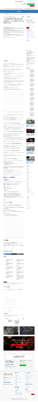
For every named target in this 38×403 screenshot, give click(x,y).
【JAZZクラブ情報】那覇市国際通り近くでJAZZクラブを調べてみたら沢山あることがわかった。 (30, 134)
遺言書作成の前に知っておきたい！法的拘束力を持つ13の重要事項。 (20, 264)
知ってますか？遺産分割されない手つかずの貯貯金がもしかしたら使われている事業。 (17, 322)
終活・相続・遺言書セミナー (18, 382)
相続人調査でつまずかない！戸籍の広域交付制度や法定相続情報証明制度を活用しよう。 (20, 260)
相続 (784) (28, 169)
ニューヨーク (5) (28, 199)
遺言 (13, 283)
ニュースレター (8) (29, 205)
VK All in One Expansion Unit (23, 399)
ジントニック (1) (28, 201)
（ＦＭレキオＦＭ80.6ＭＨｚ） (18, 242)
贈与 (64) (28, 173)
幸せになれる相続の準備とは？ (19, 394)
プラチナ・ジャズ (9, 282)
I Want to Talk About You (16, 145)
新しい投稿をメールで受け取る (8, 311)
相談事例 (16, 391)
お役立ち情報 (17, 390)
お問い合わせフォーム (23, 363)
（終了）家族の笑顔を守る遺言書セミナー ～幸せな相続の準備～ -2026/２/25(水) (32, 80)
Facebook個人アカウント (29, 377)
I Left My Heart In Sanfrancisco (17, 133)
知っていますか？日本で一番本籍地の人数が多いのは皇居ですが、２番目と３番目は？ (30, 125)
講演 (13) (28, 189)
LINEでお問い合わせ (22, 365)
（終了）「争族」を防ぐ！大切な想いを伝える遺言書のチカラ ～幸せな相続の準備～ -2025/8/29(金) (32, 109)
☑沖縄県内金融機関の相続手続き (30, 35)
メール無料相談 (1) (29, 190)
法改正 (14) (28, 179)
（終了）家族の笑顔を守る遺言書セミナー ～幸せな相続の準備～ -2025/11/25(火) (32, 94)
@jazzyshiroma (13, 27)
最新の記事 (11, 251)
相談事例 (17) (28, 168)
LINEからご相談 (31, 4)
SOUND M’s (11, 211)
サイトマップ (27, 392)
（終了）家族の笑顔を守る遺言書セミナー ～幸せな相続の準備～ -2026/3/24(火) (32, 75)
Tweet (4, 25)
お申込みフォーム (6, 190)
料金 (16, 383)
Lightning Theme (18, 399)
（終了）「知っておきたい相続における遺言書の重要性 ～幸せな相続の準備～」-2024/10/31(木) (9, 276)
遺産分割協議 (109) (29, 172)
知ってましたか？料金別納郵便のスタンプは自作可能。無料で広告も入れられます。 (30, 162)
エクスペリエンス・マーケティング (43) (30, 194)
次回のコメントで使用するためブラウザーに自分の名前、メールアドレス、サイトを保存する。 (14, 308)
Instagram (18, 344)
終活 (16, 377)
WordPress (15, 399)
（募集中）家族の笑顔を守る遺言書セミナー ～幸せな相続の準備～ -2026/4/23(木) (32, 70)
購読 (27, 27)
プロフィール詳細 (28, 66)
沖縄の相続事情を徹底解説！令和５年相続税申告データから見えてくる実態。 (9, 264)
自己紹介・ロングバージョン (29, 374)
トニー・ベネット (20, 283)
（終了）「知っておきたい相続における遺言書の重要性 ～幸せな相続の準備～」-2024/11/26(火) (20, 272)
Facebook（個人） (24, 344)
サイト (4, 304)
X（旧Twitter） (14, 344)
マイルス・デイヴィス (10, 283)
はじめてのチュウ (17, 172)
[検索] (32, 6)
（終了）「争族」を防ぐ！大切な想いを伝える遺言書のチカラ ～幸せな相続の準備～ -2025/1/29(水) (20, 268)
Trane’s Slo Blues (15, 152)
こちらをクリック (7, 199)
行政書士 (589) (28, 166)
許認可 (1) (28, 182)
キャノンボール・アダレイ (16, 282)
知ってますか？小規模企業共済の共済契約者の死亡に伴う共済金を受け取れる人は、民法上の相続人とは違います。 (30, 153)
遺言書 (16, 381)
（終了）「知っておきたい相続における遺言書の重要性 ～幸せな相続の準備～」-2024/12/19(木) (9, 272)
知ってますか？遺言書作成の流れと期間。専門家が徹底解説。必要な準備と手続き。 (9, 268)
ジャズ (15, 283)
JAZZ (22, 16)
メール (4, 302)
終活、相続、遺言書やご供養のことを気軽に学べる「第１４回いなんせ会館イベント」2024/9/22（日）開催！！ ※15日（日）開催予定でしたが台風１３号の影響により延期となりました (20, 277)
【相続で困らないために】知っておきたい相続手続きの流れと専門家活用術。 (9, 260)
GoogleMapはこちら (6, 379)
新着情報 (16, 385)
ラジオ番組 (27, 381)
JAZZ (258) (28, 198)
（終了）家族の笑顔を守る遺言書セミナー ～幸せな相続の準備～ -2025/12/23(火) (32, 89)
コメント (5, 298)
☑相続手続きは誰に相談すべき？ (30, 31)
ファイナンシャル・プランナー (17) (30, 195)
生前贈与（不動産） (17, 378)
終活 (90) (28, 175)
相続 (20, 282)
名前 (4, 300)
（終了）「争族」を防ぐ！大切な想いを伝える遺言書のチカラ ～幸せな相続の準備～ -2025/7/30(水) (32, 114)
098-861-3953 (25, 4)
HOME (16, 374)
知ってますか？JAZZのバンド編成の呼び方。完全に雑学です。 (30, 144)
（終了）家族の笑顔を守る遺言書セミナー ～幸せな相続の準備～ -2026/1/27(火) (32, 84)
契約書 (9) (28, 183)
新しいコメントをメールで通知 (8, 310)
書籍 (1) (27, 202)
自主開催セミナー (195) (29, 187)
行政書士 (12, 282)
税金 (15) (28, 186)
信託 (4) (27, 180)
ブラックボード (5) (29, 206)
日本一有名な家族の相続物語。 (10, 321)
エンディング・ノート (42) (29, 176)
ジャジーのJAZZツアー (29, 382)
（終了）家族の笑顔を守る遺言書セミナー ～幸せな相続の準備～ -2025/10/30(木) (32, 98)
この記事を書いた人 (6, 251)
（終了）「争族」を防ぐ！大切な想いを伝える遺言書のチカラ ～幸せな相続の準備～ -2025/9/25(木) (32, 103)
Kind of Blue (17, 160)
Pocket (12, 25)
